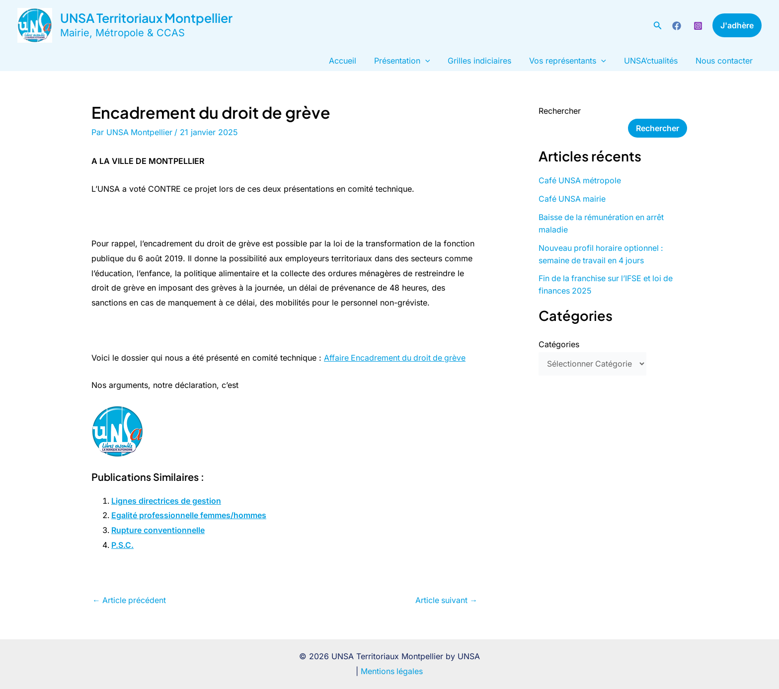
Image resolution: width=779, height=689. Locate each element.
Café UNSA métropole (580, 180)
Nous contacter (725, 61)
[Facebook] (676, 25)
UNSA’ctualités (654, 61)
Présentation (411, 60)
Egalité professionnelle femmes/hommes (188, 515)
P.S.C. (122, 545)
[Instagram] (698, 25)
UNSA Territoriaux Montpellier (146, 18)
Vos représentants (572, 60)
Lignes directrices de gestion (166, 501)
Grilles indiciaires (486, 61)
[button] (657, 25)
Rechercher (560, 111)
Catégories (559, 341)
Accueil (353, 61)
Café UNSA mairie (573, 198)
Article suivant (445, 600)
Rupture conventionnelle (158, 530)
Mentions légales (392, 671)
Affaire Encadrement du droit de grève (396, 358)
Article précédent (129, 600)
